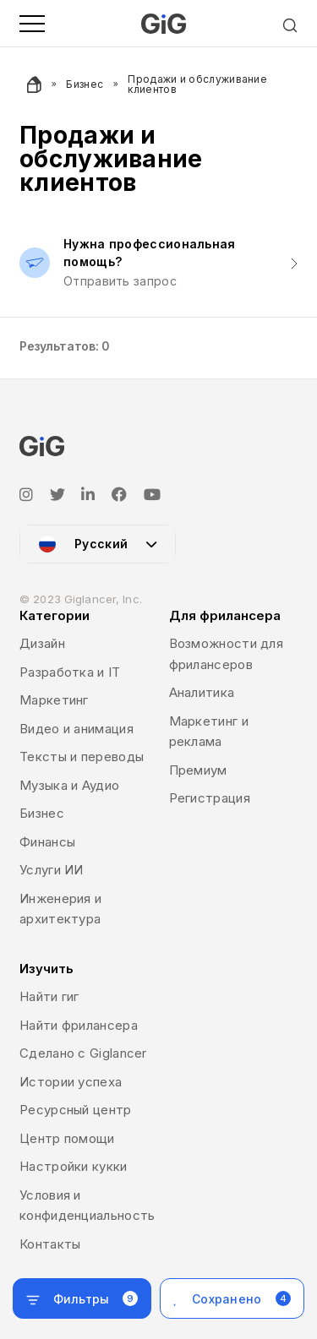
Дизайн (42, 643)
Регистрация (209, 798)
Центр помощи (67, 1138)
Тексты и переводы (81, 756)
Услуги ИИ (51, 870)
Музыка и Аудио (69, 785)
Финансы (47, 842)
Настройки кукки (73, 1166)
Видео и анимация (76, 729)
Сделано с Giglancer (83, 1053)
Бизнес (84, 84)
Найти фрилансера (78, 1025)
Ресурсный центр (75, 1110)
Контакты (49, 1244)
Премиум (198, 770)
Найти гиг (49, 996)
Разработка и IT (70, 672)
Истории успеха (70, 1082)
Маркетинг (54, 700)
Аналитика (202, 692)
